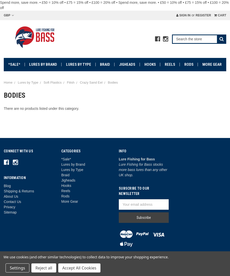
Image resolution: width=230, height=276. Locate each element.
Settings (17, 268)
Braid (105, 64)
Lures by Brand (43, 64)
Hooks (150, 64)
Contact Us (12, 202)
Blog (7, 186)
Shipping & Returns (19, 191)
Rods (189, 64)
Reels (170, 64)
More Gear (212, 64)
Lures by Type (78, 64)
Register (203, 15)
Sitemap (10, 212)
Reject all (43, 268)
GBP (9, 15)
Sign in (183, 15)
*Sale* (14, 64)
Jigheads (127, 64)
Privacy (9, 207)
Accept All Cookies (79, 268)
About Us (11, 196)
